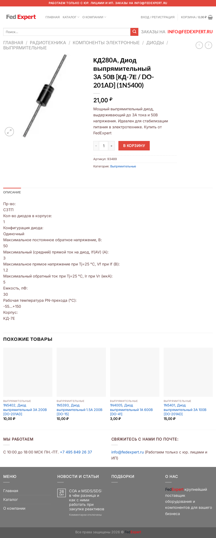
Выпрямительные (25, 47)
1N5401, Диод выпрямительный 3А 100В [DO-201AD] (185, 409)
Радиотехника (48, 42)
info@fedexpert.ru (150, 3)
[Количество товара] (103, 145)
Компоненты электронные (106, 42)
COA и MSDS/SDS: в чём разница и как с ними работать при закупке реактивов (86, 500)
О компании (94, 17)
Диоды (155, 42)
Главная (52, 17)
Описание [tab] (12, 192)
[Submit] (134, 32)
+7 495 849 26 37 (76, 452)
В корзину (134, 145)
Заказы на (177, 31)
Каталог (71, 17)
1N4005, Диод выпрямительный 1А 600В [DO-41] (131, 409)
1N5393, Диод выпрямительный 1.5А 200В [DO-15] (79, 409)
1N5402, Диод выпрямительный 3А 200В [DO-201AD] (25, 409)
